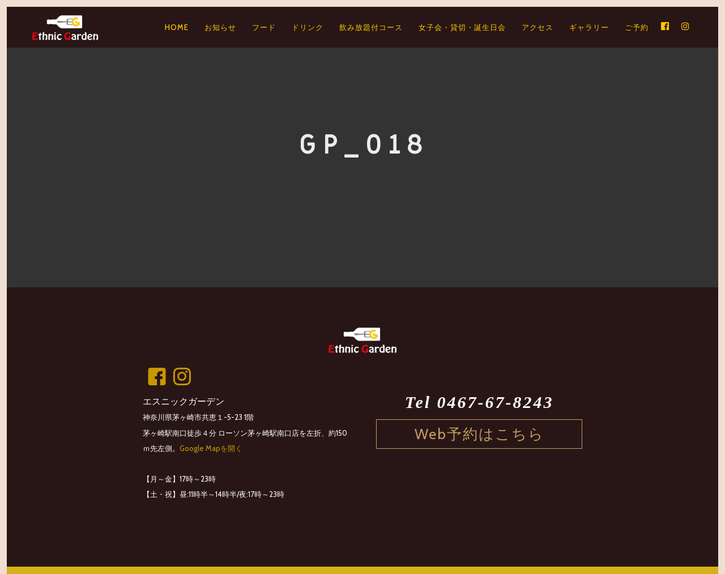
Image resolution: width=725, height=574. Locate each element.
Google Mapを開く (211, 448)
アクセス (537, 27)
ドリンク (307, 27)
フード (264, 27)
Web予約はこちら (479, 434)
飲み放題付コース (371, 27)
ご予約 (637, 27)
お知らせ (220, 27)
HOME (177, 27)
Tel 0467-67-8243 (479, 402)
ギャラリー (589, 27)
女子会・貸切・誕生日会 (462, 27)
